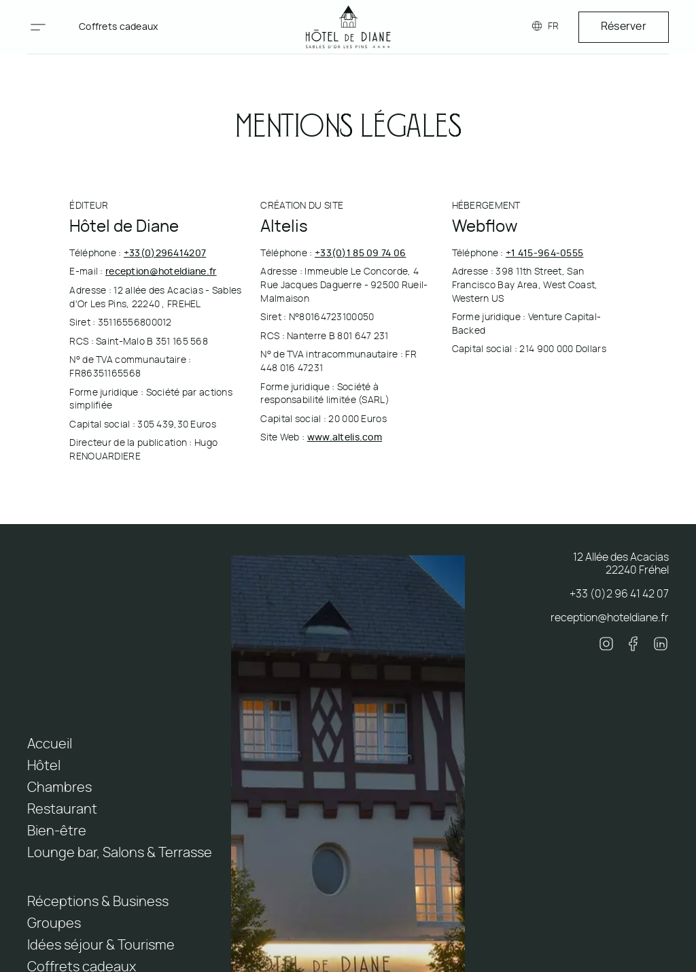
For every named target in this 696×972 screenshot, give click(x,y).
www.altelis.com (344, 437)
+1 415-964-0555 (544, 253)
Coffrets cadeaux (118, 27)
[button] (38, 27)
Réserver (623, 26)
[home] (348, 27)
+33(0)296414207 (165, 253)
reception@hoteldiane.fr (161, 272)
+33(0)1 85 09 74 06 (360, 253)
